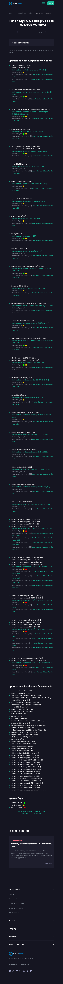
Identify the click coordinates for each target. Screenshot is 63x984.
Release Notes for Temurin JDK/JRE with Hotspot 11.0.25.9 (32, 529)
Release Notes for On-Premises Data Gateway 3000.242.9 (32, 306)
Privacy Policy (13, 965)
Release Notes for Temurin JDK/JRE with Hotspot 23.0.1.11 (32, 663)
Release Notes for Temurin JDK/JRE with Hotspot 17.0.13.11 (32, 567)
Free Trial (12, 894)
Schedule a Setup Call (16, 904)
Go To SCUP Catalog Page (31, 813)
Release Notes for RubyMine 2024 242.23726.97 (28, 363)
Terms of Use (24, 965)
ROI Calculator (14, 913)
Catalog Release (21, 13)
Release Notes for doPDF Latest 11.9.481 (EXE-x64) (29, 184)
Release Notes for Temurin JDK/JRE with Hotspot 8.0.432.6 (32, 629)
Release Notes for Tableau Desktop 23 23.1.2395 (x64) (31, 469)
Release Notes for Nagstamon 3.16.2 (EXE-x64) (28, 288)
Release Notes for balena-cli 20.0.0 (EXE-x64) (28, 131)
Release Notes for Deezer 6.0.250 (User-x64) (28, 166)
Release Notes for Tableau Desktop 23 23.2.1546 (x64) (31, 487)
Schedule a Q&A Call (16, 908)
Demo (51, 3)
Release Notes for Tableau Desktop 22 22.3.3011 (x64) (30, 435)
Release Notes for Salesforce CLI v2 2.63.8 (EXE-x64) (30, 380)
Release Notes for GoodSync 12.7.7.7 (24, 236)
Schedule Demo (14, 899)
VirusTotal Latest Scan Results (42, 156)
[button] (53, 13)
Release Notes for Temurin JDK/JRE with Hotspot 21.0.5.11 (32, 600)
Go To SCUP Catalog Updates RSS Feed (31, 811)
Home (11, 13)
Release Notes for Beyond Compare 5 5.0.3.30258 (29, 151)
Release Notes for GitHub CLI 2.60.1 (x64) (26, 219)
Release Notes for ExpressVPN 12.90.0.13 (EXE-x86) (29, 201)
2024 (30, 13)
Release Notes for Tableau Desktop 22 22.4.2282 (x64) (31, 452)
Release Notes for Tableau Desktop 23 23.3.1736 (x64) (31, 504)
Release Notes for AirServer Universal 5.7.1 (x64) (29, 70)
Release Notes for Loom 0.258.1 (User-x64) (27, 251)
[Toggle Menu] (43, 3)
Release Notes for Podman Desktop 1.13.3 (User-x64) (30, 323)
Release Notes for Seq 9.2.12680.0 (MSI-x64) (27, 397)
